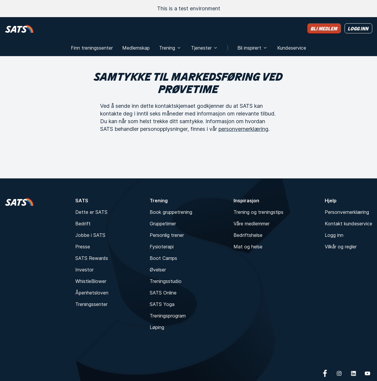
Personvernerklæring (347, 212)
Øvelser (158, 270)
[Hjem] (19, 28)
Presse (82, 247)
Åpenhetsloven (91, 293)
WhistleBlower (90, 281)
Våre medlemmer (252, 224)
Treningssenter (91, 304)
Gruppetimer (163, 224)
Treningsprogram (168, 316)
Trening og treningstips (258, 212)
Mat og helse (248, 247)
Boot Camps (163, 258)
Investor (84, 270)
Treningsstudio (166, 281)
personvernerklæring (243, 129)
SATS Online (163, 293)
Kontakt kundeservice (348, 224)
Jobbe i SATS (90, 235)
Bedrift (83, 224)
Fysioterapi (162, 247)
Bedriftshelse (248, 235)
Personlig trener (167, 235)
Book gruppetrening (171, 212)
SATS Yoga (162, 304)
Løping (157, 327)
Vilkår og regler (341, 247)
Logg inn (334, 235)
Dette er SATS (91, 212)
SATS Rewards (91, 258)
